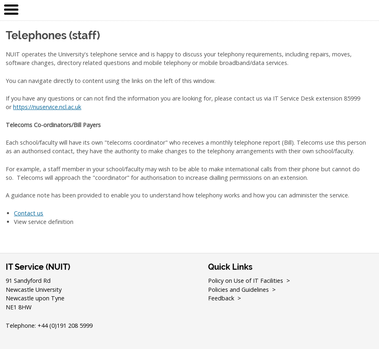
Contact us (28, 213)
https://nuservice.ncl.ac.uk (47, 107)
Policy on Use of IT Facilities (245, 280)
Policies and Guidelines (238, 289)
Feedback (221, 298)
